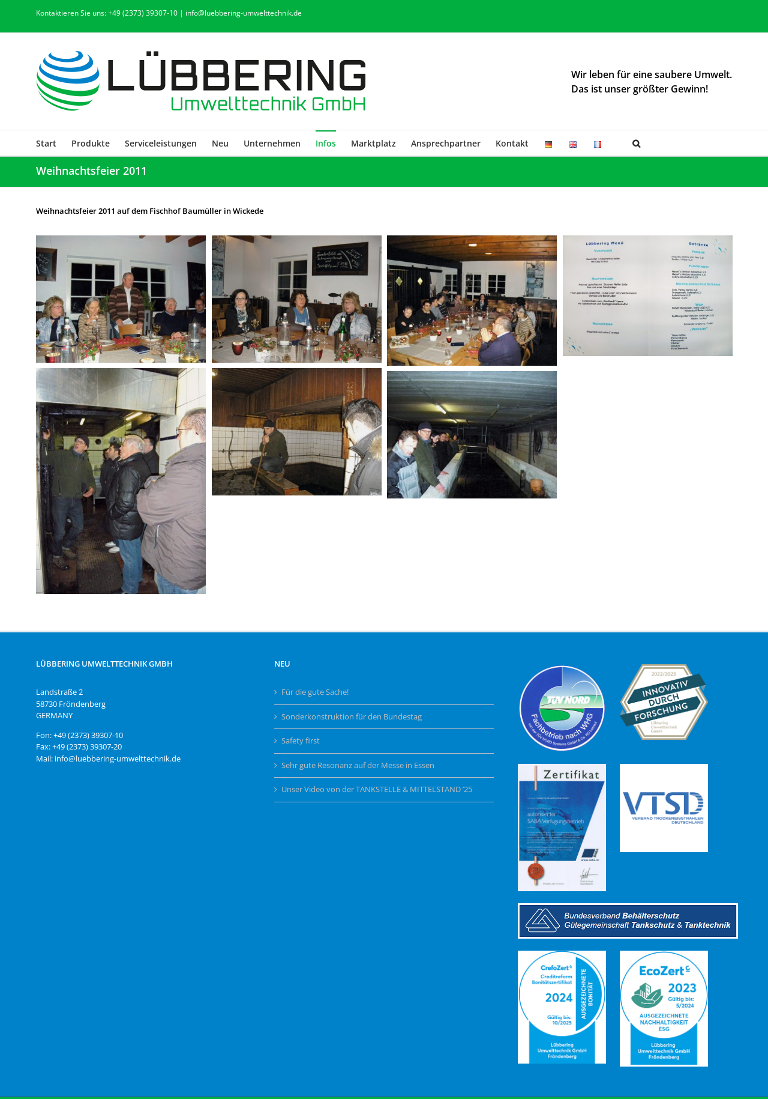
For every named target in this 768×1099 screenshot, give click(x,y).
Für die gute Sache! (315, 691)
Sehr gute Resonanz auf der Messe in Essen (357, 765)
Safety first (300, 740)
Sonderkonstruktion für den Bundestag (351, 716)
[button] (636, 143)
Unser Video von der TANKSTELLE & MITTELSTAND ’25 (376, 789)
